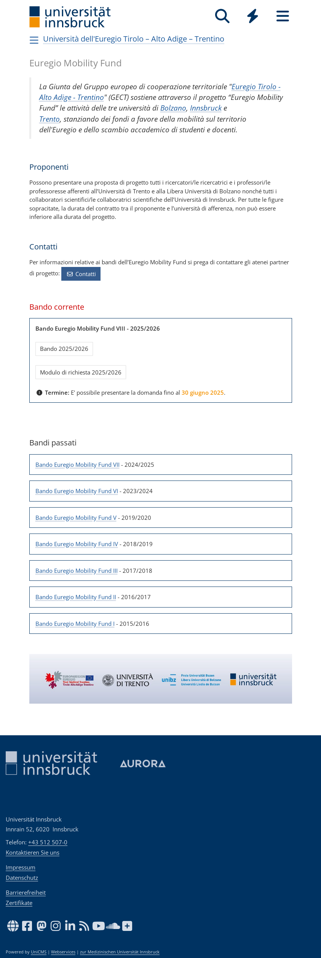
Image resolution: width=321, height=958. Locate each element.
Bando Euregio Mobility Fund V (76, 517)
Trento (49, 119)
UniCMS (38, 952)
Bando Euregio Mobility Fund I (75, 623)
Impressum (20, 867)
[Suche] (223, 16)
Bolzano (173, 108)
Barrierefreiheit (26, 892)
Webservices (63, 952)
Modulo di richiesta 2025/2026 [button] (80, 372)
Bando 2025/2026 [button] (64, 348)
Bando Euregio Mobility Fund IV (76, 544)
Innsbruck (206, 108)
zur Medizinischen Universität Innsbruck (120, 952)
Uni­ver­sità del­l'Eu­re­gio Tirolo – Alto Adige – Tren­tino (133, 39)
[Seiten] (283, 16)
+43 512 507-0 (47, 842)
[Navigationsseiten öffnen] (34, 40)
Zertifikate (19, 903)
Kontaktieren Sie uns (32, 852)
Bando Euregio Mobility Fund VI (76, 491)
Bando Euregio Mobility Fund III (76, 570)
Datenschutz (22, 877)
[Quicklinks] (253, 16)
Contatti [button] (81, 274)
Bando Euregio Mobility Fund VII (77, 464)
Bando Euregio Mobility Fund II (75, 597)
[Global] (253, 17)
